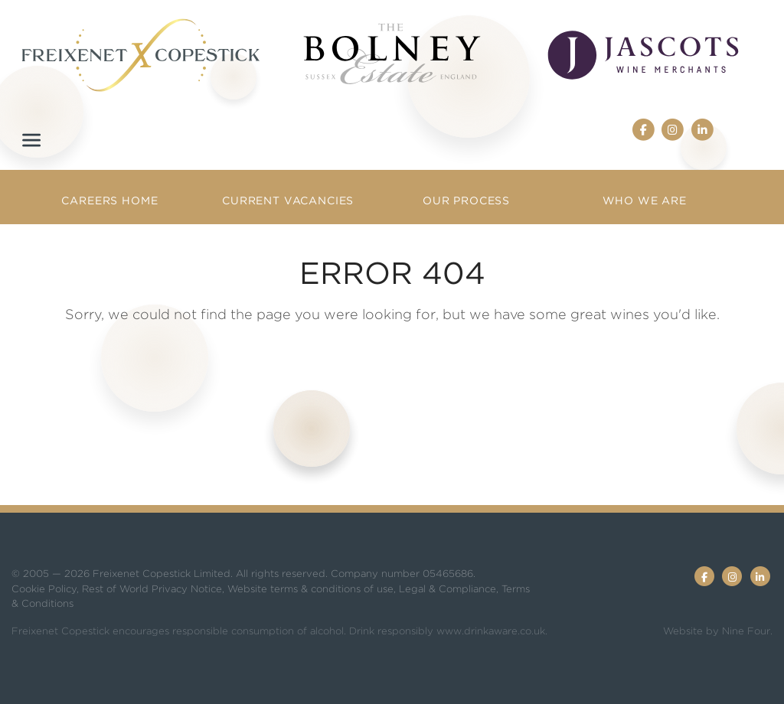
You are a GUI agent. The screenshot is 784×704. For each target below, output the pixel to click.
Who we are (645, 200)
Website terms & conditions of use (310, 589)
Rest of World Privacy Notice (152, 589)
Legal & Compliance (447, 589)
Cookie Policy (44, 589)
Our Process (466, 200)
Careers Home (109, 200)
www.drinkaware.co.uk (490, 631)
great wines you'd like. (645, 314)
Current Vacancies (288, 200)
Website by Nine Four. (718, 631)
